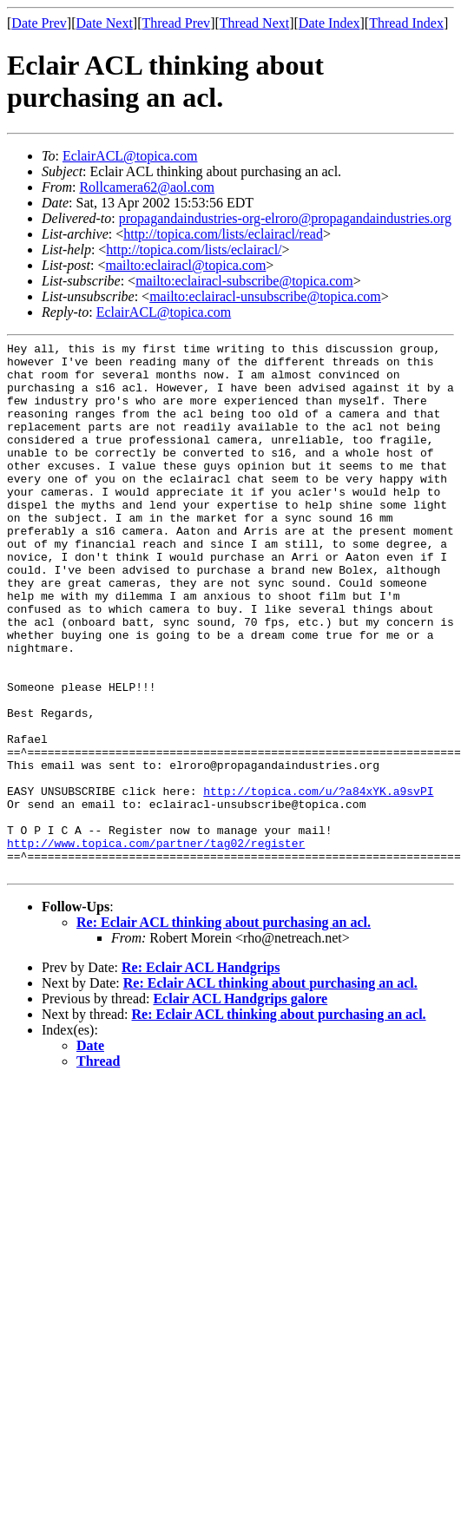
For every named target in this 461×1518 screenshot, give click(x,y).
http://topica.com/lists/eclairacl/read (223, 234)
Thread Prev (176, 23)
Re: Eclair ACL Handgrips (201, 1074)
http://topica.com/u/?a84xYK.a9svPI (318, 882)
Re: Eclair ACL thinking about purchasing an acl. (223, 1029)
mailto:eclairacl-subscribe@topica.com (244, 280)
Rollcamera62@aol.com (146, 187)
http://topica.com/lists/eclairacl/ (193, 249)
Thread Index (406, 23)
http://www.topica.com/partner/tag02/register (156, 944)
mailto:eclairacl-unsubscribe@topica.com (265, 296)
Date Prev (39, 23)
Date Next (104, 23)
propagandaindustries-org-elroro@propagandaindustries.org (285, 218)
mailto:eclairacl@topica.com (185, 265)
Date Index (329, 23)
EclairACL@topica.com (130, 155)
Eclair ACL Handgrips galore (240, 1105)
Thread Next (254, 23)
